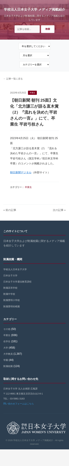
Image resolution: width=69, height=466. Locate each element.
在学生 (6, 341)
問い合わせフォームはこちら (18, 403)
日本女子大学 (10, 275)
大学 (5, 347)
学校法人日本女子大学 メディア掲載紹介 (34, 9)
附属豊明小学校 (11, 300)
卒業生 (28, 187)
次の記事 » (59, 210)
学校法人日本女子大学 (15, 269)
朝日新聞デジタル (20, 172)
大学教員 (8, 354)
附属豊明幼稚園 (11, 306)
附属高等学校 (10, 287)
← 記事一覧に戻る (13, 78)
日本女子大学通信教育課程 (17, 281)
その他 (6, 329)
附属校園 (8, 366)
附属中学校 (9, 294)
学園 (5, 360)
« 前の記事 (9, 210)
